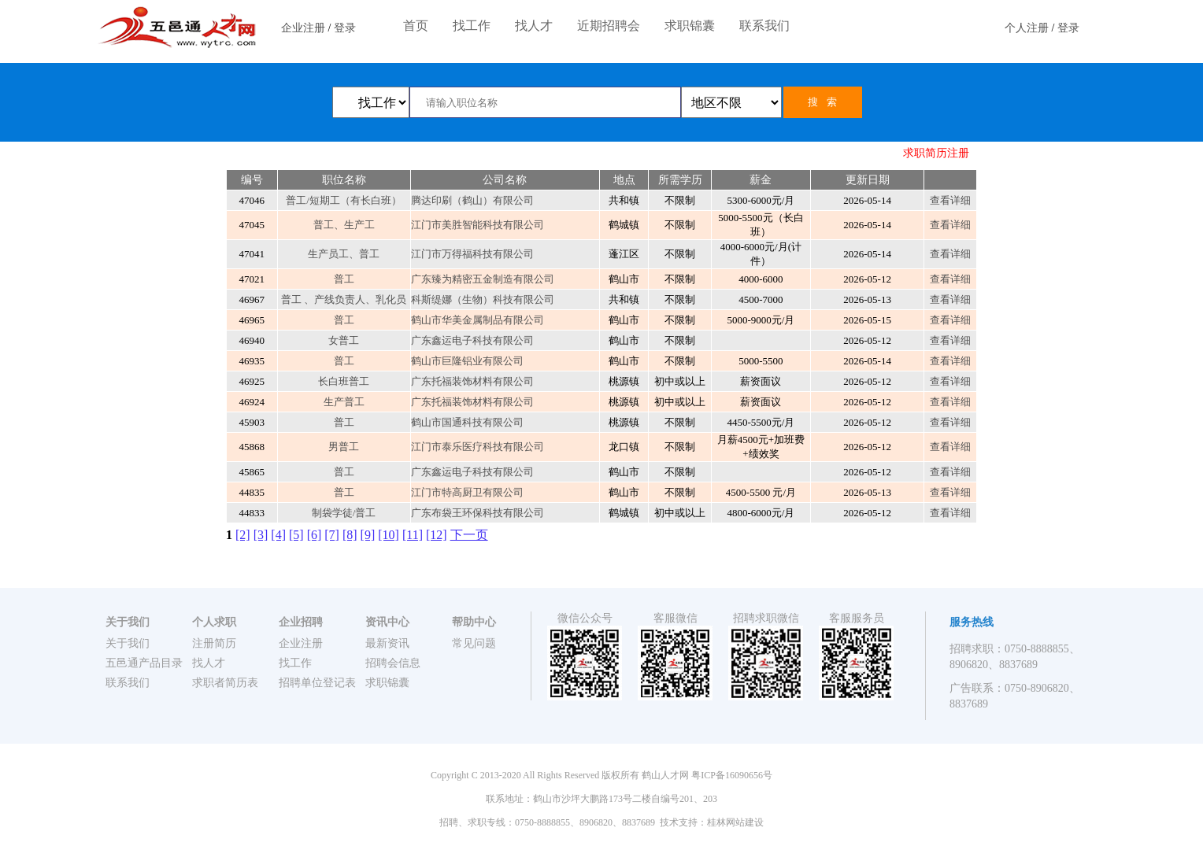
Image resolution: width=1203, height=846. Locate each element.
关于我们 (127, 643)
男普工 (343, 447)
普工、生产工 (344, 225)
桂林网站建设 (735, 822)
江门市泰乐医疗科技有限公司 (477, 447)
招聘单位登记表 (317, 683)
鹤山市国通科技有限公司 (467, 422)
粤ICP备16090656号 (731, 775)
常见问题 (474, 643)
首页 (415, 25)
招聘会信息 (392, 663)
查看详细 (950, 200)
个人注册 (1027, 28)
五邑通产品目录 (144, 663)
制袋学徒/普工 (344, 513)
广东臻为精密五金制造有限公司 (482, 279)
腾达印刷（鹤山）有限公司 (472, 200)
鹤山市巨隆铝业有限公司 (467, 361)
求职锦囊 (689, 25)
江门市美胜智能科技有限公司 (477, 225)
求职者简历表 (225, 683)
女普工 (343, 340)
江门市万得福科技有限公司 (472, 254)
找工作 (471, 25)
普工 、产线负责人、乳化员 (343, 299)
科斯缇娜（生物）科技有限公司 (482, 299)
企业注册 (303, 28)
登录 (345, 28)
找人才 (534, 25)
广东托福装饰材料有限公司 (472, 381)
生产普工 (344, 402)
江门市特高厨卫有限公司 (467, 492)
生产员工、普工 (343, 254)
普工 (344, 279)
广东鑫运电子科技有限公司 (472, 340)
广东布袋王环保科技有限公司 (477, 513)
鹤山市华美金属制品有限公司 (477, 320)
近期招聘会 (608, 25)
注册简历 (214, 643)
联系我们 (764, 25)
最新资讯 (387, 643)
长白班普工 (343, 381)
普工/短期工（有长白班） (344, 200)
